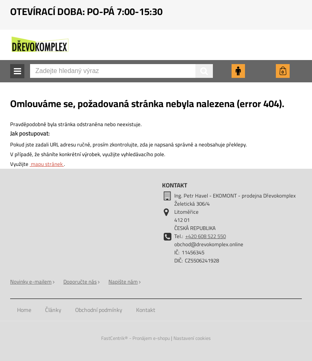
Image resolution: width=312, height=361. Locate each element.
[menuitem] (24, 310)
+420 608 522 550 (205, 236)
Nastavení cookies (192, 338)
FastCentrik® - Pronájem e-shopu (135, 338)
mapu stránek (47, 164)
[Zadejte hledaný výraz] (121, 71)
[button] (17, 71)
